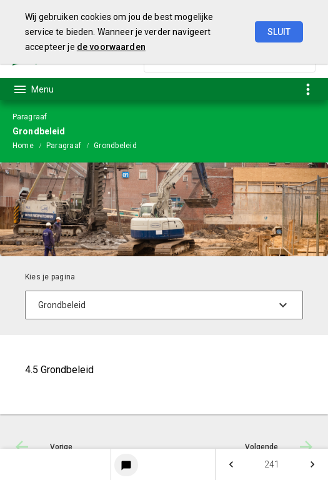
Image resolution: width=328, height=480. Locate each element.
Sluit (279, 32)
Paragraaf (63, 145)
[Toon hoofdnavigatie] (33, 89)
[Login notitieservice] (126, 465)
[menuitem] (29, 145)
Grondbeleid (115, 145)
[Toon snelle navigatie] (308, 89)
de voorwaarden (111, 47)
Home (23, 145)
